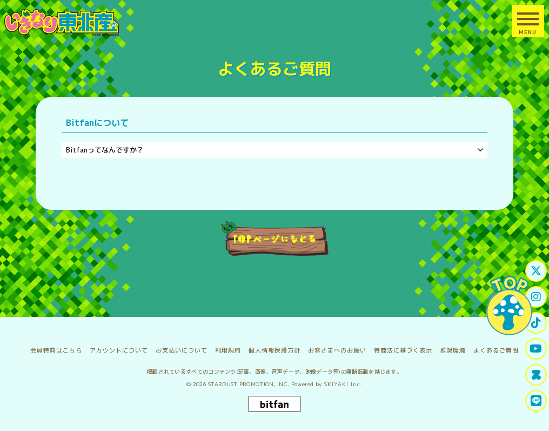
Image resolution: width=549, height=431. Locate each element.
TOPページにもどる (274, 238)
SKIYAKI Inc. (343, 384)
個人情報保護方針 (274, 350)
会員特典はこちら (56, 350)
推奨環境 (453, 350)
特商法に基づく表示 (403, 350)
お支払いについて (181, 350)
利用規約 (228, 350)
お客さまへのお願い (337, 350)
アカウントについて (119, 350)
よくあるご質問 (496, 350)
